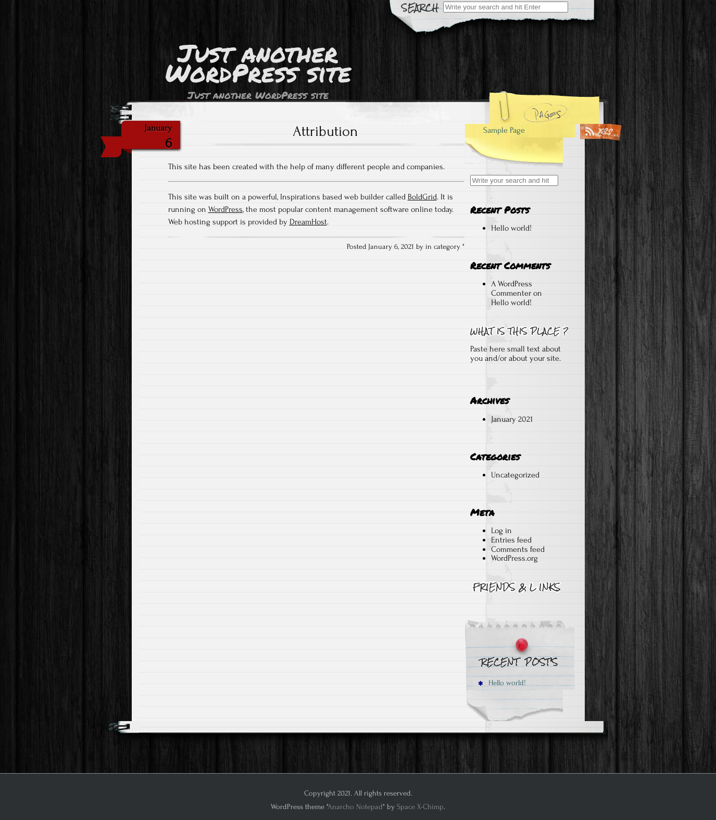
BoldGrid (422, 196)
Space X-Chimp (420, 806)
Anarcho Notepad (355, 806)
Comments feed (518, 549)
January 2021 (512, 419)
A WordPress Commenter (511, 288)
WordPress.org (514, 558)
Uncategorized (515, 475)
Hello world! (511, 228)
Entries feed (511, 540)
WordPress (225, 209)
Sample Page (504, 130)
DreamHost (308, 221)
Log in (501, 530)
